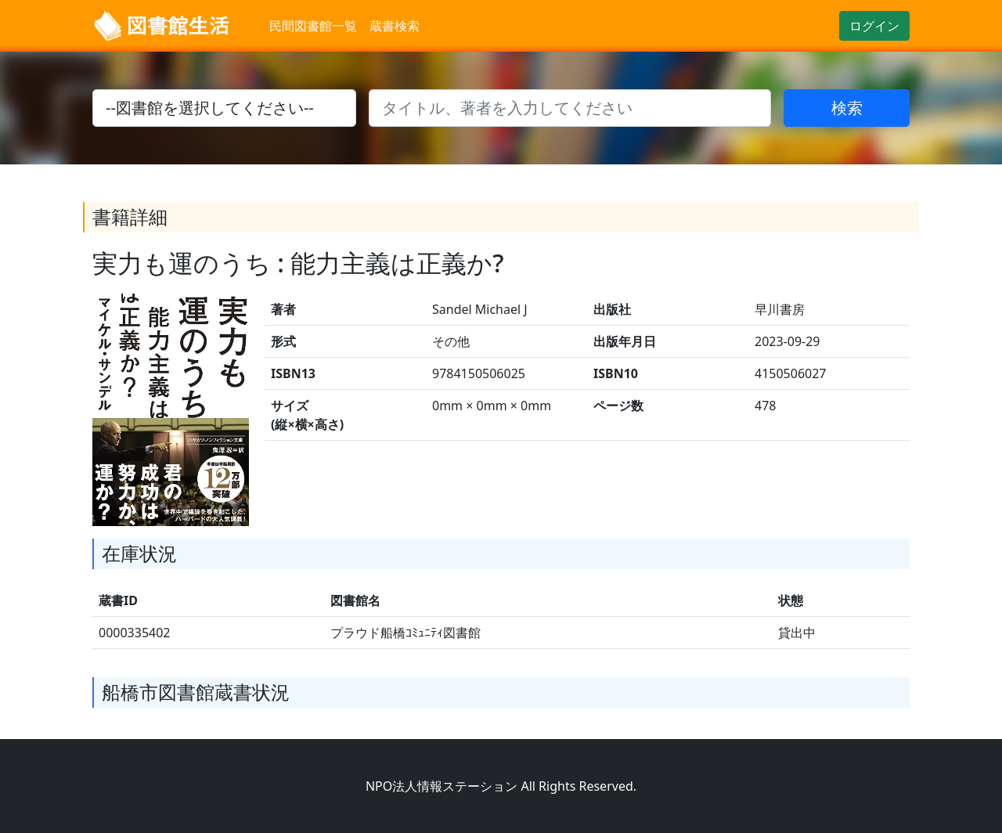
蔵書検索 (394, 25)
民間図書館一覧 (313, 25)
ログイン (874, 25)
